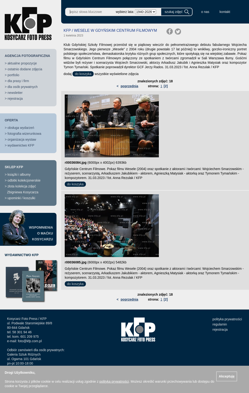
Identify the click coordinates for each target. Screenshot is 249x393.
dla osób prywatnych (23, 87)
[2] (166, 86)
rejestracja (15, 98)
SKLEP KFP (14, 167)
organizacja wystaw (22, 139)
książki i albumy (19, 174)
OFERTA (11, 120)
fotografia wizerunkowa (24, 133)
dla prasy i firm (18, 81)
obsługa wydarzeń (21, 128)
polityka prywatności (227, 319)
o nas (205, 12)
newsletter (15, 93)
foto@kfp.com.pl (30, 341)
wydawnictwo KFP (21, 145)
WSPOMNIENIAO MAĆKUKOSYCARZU (41, 233)
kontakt (225, 12)
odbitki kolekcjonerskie (24, 180)
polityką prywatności (114, 381)
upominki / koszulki (21, 198)
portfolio (13, 75)
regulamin (220, 324)
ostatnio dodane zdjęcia (25, 69)
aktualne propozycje (22, 63)
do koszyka (83, 74)
